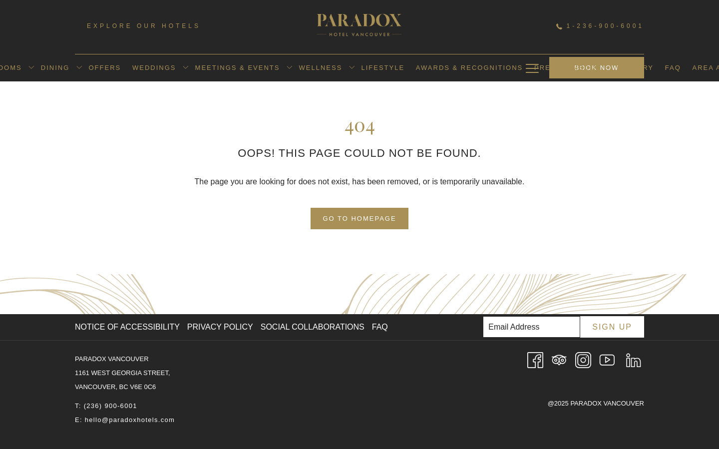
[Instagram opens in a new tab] (583, 359)
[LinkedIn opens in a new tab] (633, 359)
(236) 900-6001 (110, 406)
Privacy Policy (220, 327)
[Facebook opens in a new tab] (535, 359)
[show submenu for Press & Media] (607, 67)
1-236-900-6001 (600, 25)
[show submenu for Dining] (79, 67)
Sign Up (612, 327)
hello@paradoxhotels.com (130, 420)
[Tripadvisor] (559, 359)
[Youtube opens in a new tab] (607, 359)
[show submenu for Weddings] (185, 67)
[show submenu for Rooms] (31, 67)
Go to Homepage (359, 218)
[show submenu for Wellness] (352, 67)
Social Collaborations (312, 327)
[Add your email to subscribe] (531, 327)
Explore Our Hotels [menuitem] (144, 25)
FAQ (380, 327)
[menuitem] (55, 67)
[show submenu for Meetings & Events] (289, 67)
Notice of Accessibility (127, 327)
